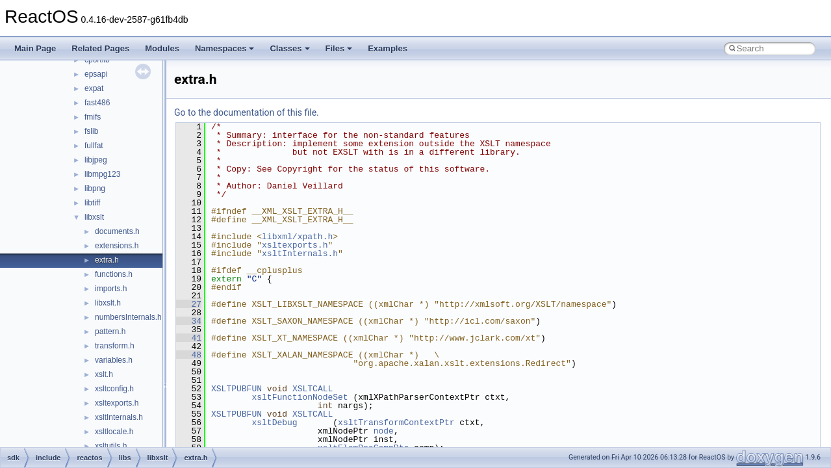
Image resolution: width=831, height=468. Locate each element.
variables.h (114, 360)
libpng (94, 188)
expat (93, 88)
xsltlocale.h (114, 431)
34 (188, 321)
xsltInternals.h (119, 417)
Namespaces (225, 48)
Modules (162, 48)
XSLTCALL (312, 389)
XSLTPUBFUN (236, 389)
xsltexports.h (116, 403)
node (384, 431)
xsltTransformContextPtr (396, 422)
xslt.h (104, 374)
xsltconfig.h (114, 388)
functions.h (114, 274)
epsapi (95, 74)
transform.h (114, 345)
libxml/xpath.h (297, 236)
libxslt (94, 217)
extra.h (107, 260)
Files (339, 48)
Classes (289, 48)
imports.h (111, 288)
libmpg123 (102, 174)
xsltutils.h (111, 445)
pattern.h (110, 331)
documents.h (117, 231)
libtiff (92, 202)
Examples (387, 48)
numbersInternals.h (128, 317)
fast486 (97, 102)
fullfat (93, 145)
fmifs (92, 117)
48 (188, 355)
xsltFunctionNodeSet (299, 397)
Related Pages (100, 48)
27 (188, 304)
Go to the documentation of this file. (246, 112)
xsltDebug (274, 422)
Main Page (35, 48)
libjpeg (95, 159)
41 (188, 338)
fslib (91, 131)
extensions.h (116, 245)
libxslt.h (108, 302)
